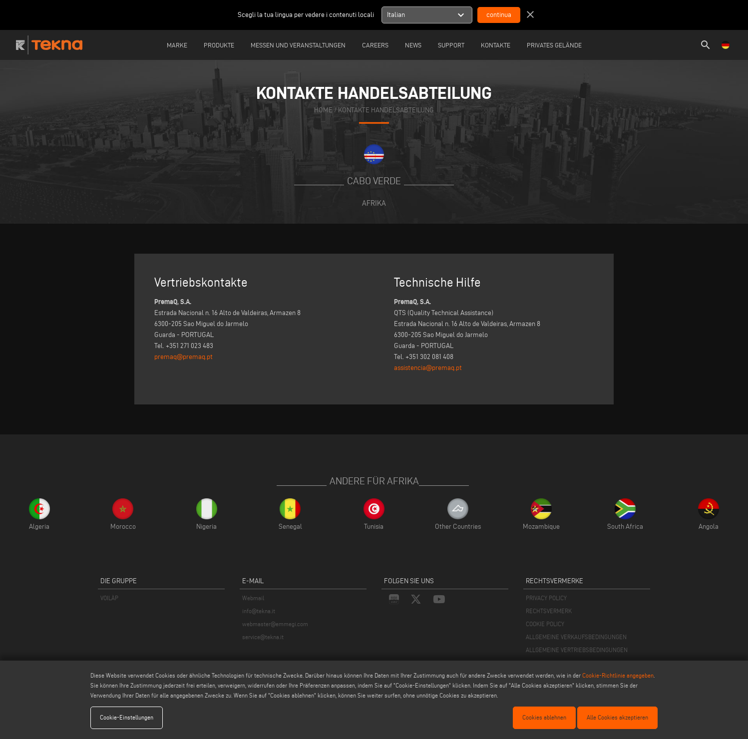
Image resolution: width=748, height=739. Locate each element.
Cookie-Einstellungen (126, 717)
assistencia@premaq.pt (428, 367)
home (323, 109)
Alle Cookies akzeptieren (617, 717)
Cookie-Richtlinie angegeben (618, 675)
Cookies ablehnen (544, 717)
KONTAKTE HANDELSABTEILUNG (386, 109)
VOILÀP (109, 598)
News (413, 44)
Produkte (219, 44)
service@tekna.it (263, 637)
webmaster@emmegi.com (275, 624)
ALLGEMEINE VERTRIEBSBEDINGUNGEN (577, 650)
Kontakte (495, 44)
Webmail (253, 598)
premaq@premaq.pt (183, 357)
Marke (177, 44)
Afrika (374, 203)
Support (451, 44)
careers (375, 44)
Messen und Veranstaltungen (298, 44)
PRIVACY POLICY (546, 598)
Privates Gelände (554, 44)
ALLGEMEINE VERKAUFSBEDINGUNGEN (576, 637)
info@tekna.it (258, 611)
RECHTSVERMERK (549, 611)
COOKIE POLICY (545, 624)
